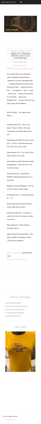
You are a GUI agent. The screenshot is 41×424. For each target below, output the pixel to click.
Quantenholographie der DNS (16, 306)
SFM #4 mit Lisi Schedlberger (20, 68)
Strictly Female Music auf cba (17, 259)
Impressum (12, 419)
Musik (14, 51)
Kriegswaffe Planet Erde (15, 309)
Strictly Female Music (14, 253)
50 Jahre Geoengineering (14, 313)
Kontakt (6, 419)
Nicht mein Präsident (13, 303)
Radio (22, 51)
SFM (29, 51)
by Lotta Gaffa (20, 65)
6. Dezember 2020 (20, 62)
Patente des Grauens (13, 316)
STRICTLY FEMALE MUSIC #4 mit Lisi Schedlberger (21, 55)
